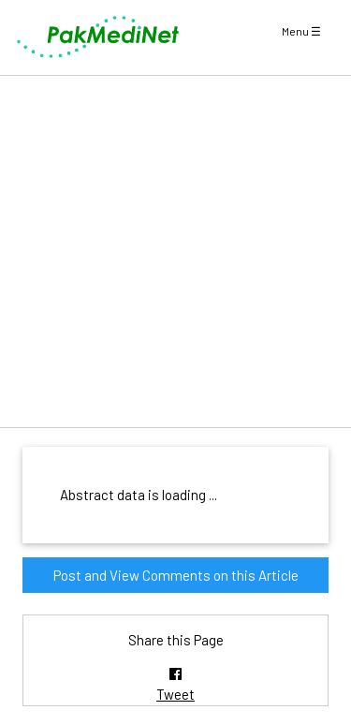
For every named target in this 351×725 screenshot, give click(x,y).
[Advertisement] (175, 251)
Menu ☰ (301, 30)
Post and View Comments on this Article (176, 575)
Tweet (175, 694)
